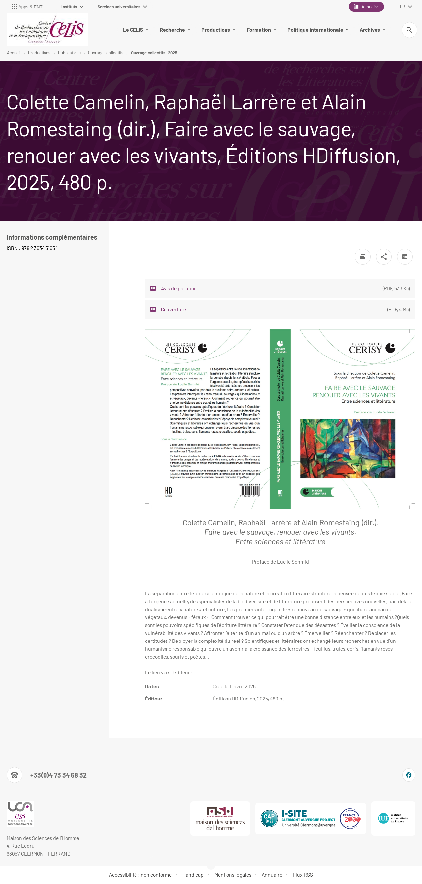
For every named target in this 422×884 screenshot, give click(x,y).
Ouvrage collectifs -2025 (154, 52)
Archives (372, 29)
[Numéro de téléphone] (47, 775)
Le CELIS (135, 29)
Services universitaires (122, 6)
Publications (69, 52)
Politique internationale (317, 29)
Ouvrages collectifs (105, 52)
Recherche (175, 29)
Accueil (14, 52)
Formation (261, 29)
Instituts (72, 6)
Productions (218, 29)
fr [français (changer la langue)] (402, 6)
